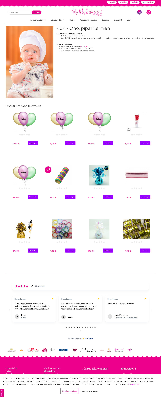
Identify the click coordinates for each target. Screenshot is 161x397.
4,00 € (16, 143)
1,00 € (53, 251)
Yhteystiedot (11, 368)
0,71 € (53, 197)
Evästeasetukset (51, 374)
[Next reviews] (152, 310)
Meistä (8, 371)
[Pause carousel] (80, 330)
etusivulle (83, 46)
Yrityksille (134, 2)
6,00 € (53, 143)
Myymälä (112, 2)
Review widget (74, 338)
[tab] (66, 327)
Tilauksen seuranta (52, 368)
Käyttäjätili (123, 2)
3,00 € (16, 197)
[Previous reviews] (9, 310)
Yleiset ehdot (49, 371)
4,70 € (128, 143)
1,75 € (90, 197)
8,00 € (91, 143)
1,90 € (128, 197)
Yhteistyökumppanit (15, 374)
